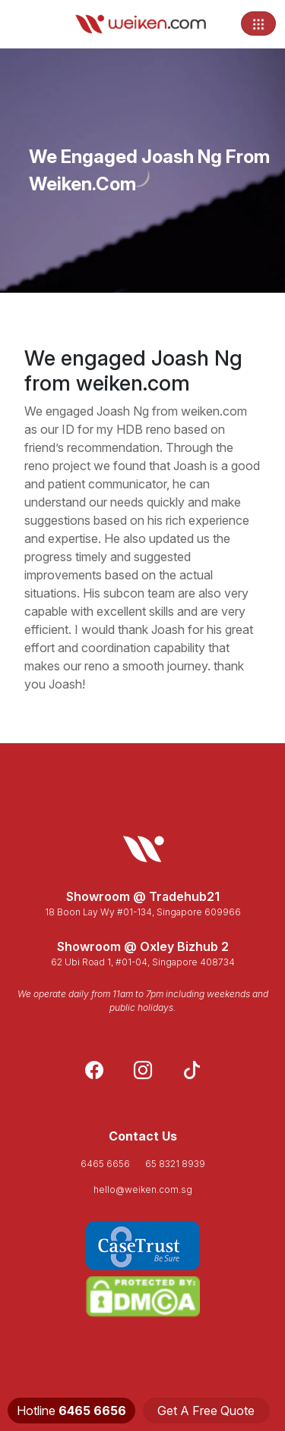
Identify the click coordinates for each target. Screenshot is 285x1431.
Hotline (71, 1410)
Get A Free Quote (206, 1410)
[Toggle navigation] (258, 23)
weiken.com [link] (214, 411)
